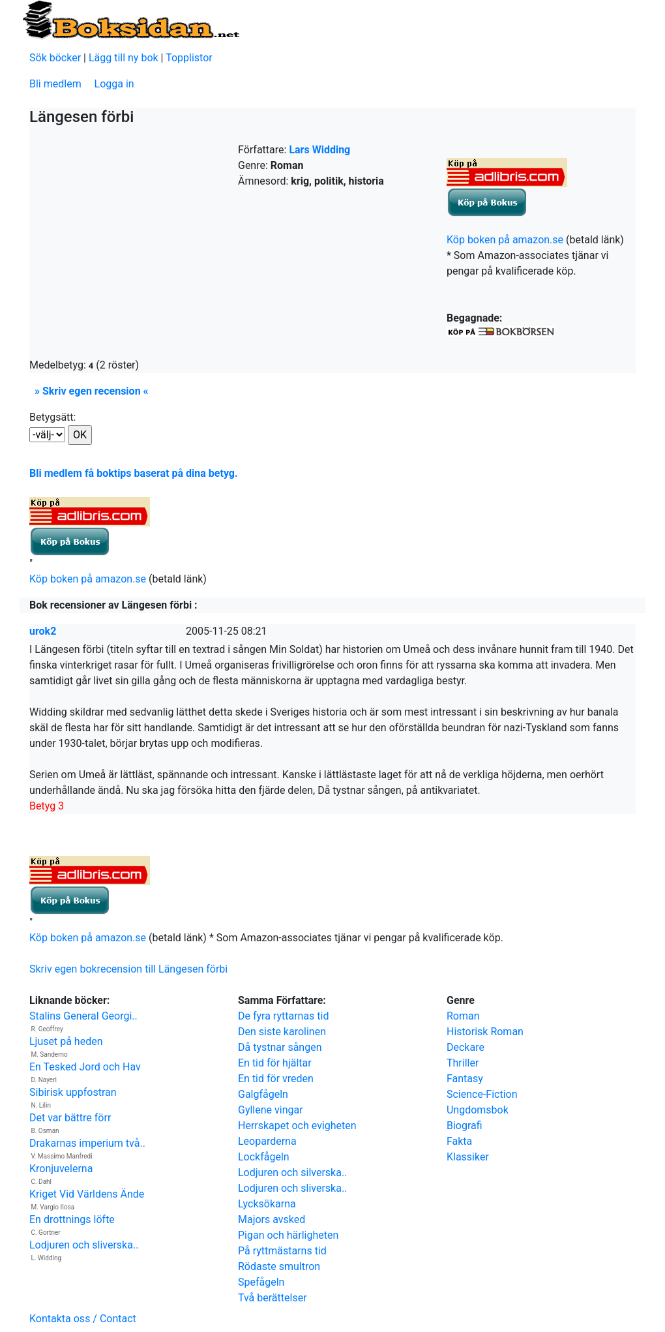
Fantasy (465, 1078)
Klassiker (468, 1157)
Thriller (463, 1063)
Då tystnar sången (280, 1047)
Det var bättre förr (70, 1118)
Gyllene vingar (270, 1110)
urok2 (42, 631)
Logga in (114, 84)
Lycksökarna (267, 1204)
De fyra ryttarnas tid (283, 1016)
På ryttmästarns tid (282, 1251)
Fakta (459, 1141)
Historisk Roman (485, 1031)
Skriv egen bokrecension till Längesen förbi (128, 969)
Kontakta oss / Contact (82, 1318)
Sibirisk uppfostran (73, 1092)
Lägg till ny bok (123, 58)
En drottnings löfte (72, 1219)
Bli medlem (55, 84)
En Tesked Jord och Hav (85, 1067)
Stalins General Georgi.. (83, 1016)
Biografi (464, 1125)
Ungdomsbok (478, 1110)
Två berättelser (272, 1298)
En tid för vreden (276, 1078)
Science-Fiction (482, 1094)
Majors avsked (271, 1219)
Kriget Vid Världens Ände (86, 1194)
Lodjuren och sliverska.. (83, 1245)
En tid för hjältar (275, 1063)
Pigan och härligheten (288, 1235)
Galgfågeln (263, 1094)
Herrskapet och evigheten (297, 1125)
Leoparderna (267, 1141)
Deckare (465, 1047)
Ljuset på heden (66, 1041)
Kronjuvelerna (61, 1168)
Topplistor (189, 58)
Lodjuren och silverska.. (292, 1172)
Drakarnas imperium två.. (87, 1143)
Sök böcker (55, 58)
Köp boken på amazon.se (505, 240)
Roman (463, 1016)
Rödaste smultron (279, 1266)
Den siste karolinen (282, 1031)
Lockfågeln (263, 1157)
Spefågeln (261, 1282)
